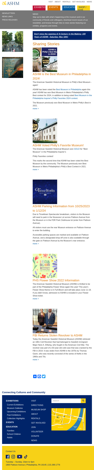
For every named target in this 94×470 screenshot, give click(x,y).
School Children (14, 434)
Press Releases (9, 20)
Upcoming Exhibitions (16, 412)
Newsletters (8, 13)
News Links (7, 16)
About (58, 2)
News (89, 2)
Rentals (66, 2)
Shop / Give (82, 8)
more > (36, 109)
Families (10, 431)
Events (53, 7)
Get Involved (78, 2)
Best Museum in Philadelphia (68, 89)
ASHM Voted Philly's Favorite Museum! (58, 145)
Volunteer (37, 432)
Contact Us (10, 451)
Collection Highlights (16, 418)
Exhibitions (41, 7)
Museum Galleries (15, 408)
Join (33, 427)
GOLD (77, 149)
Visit (50, 2)
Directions (37, 405)
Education (70, 7)
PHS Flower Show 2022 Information (56, 280)
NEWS (35, 14)
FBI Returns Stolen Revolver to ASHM (57, 335)
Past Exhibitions (14, 415)
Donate (35, 436)
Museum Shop (38, 410)
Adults (9, 437)
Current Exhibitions (15, 405)
